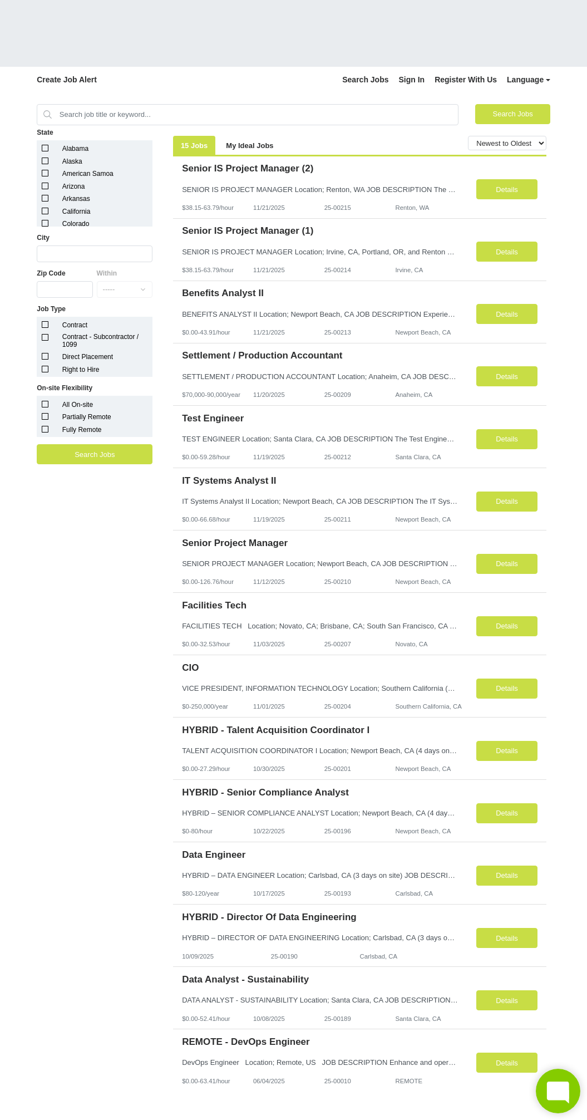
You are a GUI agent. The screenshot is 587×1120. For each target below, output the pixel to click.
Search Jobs (365, 79)
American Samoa (88, 174)
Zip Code (51, 273)
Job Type (51, 309)
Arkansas (76, 199)
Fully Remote (82, 430)
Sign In (412, 79)
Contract (74, 325)
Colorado (76, 224)
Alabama (75, 149)
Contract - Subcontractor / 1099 (100, 340)
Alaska (72, 161)
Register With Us (466, 79)
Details (507, 189)
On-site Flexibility (64, 388)
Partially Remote (86, 417)
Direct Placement (87, 357)
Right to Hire (81, 370)
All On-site (77, 405)
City (43, 238)
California (76, 211)
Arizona (73, 186)
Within (107, 273)
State (45, 132)
